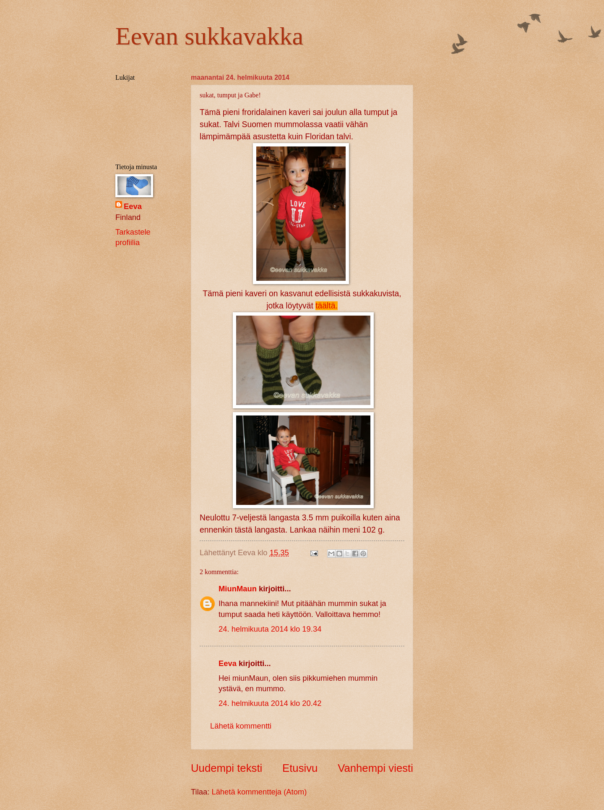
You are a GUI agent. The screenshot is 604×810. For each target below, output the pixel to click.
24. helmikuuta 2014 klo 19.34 (270, 628)
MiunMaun (238, 588)
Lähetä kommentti (240, 725)
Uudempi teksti (226, 768)
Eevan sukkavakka (209, 36)
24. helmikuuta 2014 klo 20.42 (270, 703)
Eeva (228, 663)
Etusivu (300, 768)
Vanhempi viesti (375, 768)
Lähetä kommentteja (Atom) (259, 791)
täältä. (326, 305)
